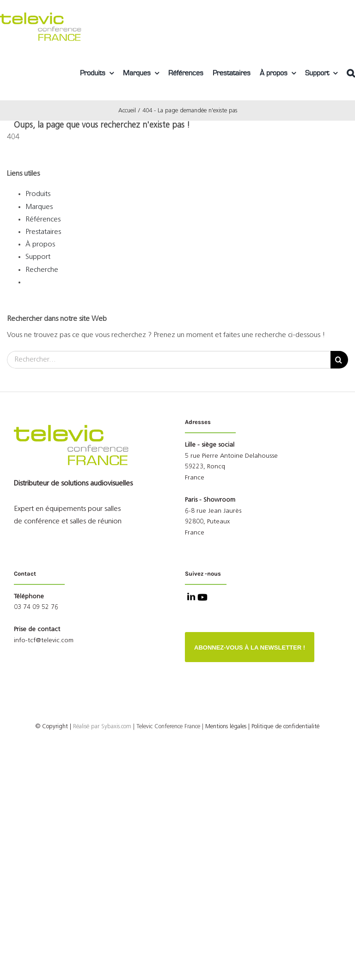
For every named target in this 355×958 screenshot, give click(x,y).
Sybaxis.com (116, 727)
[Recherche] (339, 359)
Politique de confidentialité (285, 727)
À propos (40, 244)
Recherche (41, 270)
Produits (37, 194)
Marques (39, 207)
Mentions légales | (227, 727)
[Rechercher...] (169, 359)
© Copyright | (68, 727)
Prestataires (43, 232)
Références (43, 219)
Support (37, 257)
